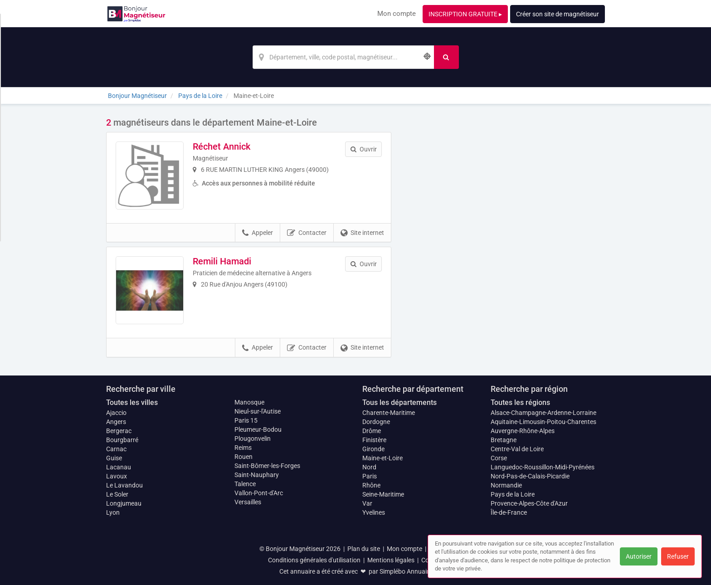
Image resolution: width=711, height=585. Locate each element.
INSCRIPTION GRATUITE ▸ (465, 14)
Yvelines (373, 512)
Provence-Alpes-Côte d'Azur (529, 503)
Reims (243, 447)
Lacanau (118, 467)
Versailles (247, 502)
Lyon (113, 512)
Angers (116, 421)
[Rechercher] (446, 57)
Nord (369, 467)
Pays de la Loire (513, 494)
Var (367, 503)
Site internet (362, 233)
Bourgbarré (122, 440)
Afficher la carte (505, 245)
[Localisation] (343, 57)
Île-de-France (509, 512)
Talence (245, 483)
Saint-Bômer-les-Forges (267, 465)
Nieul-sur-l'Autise (257, 411)
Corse (499, 458)
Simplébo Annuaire (406, 571)
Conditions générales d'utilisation (314, 560)
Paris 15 (246, 420)
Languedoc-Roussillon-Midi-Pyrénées (542, 467)
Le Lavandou (124, 485)
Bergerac (118, 430)
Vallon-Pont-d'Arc (258, 493)
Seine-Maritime (383, 494)
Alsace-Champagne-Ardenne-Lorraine (543, 412)
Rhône (371, 485)
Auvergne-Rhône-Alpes (523, 430)
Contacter (306, 233)
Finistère (374, 440)
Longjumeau (123, 503)
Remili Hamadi (222, 261)
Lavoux (116, 476)
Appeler (257, 233)
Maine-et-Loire (382, 458)
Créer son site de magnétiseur (557, 14)
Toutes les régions (520, 402)
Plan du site (363, 548)
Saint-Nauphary (256, 474)
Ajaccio (116, 412)
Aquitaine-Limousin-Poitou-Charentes (543, 421)
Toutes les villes (132, 402)
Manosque (249, 402)
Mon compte (396, 14)
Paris (369, 476)
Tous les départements (399, 402)
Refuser (678, 556)
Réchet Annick (221, 146)
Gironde (373, 449)
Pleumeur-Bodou (258, 429)
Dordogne (376, 421)
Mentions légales (390, 560)
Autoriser (639, 556)
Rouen (243, 456)
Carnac (116, 449)
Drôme (371, 430)
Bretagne (503, 440)
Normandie (506, 485)
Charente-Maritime (388, 412)
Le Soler (117, 494)
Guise (114, 458)
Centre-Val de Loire (517, 449)
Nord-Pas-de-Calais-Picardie (530, 476)
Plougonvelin (252, 438)
